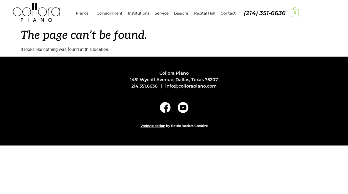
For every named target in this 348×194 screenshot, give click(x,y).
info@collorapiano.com (191, 86)
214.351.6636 (144, 86)
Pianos (82, 13)
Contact (228, 13)
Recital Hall (204, 13)
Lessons (181, 13)
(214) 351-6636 (265, 13)
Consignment (109, 13)
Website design (152, 126)
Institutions (138, 13)
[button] (83, 13)
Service (161, 13)
